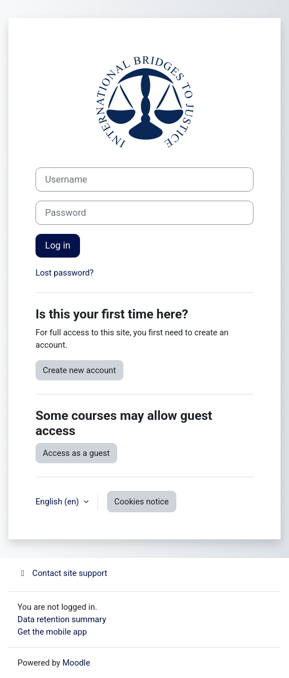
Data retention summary (61, 619)
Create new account (79, 370)
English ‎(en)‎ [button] (58, 502)
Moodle (76, 663)
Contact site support (62, 573)
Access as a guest (76, 453)
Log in (57, 245)
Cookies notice (141, 502)
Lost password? (64, 273)
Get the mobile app (52, 632)
